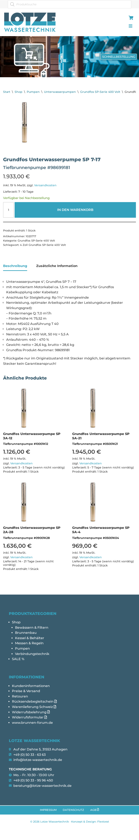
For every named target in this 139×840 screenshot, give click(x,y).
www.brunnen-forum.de (32, 723)
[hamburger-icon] (130, 18)
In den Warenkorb (75, 210)
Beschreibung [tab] (15, 266)
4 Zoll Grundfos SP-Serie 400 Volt (43, 244)
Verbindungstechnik (32, 654)
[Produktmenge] (8, 210)
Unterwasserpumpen (60, 92)
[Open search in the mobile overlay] (69, 4)
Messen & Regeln (29, 643)
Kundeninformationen (31, 686)
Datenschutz (73, 809)
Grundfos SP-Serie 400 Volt (100, 92)
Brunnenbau (26, 633)
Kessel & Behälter (29, 638)
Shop (18, 92)
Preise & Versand (26, 691)
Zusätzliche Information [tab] (57, 266)
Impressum (48, 809)
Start (6, 92)
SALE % (18, 659)
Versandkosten (45, 185)
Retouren (20, 696)
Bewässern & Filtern (31, 627)
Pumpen (33, 92)
